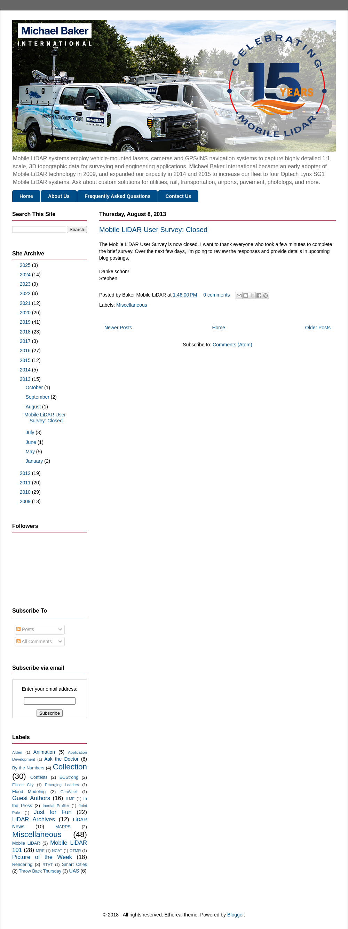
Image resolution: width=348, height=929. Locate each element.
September (37, 397)
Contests (39, 777)
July (30, 432)
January (34, 461)
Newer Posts (118, 327)
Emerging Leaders (62, 785)
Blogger (235, 915)
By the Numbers (28, 768)
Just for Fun (52, 812)
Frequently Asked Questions (117, 196)
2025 (26, 265)
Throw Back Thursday (40, 871)
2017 (26, 341)
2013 (26, 379)
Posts (25, 629)
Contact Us (178, 196)
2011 (26, 482)
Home (26, 196)
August (33, 406)
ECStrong (69, 777)
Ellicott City (23, 785)
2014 (26, 370)
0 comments (216, 295)
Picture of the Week (42, 857)
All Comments (34, 641)
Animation (44, 752)
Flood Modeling (29, 791)
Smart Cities (74, 864)
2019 (26, 322)
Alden (17, 752)
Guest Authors (31, 798)
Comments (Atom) (232, 344)
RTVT (47, 864)
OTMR (75, 851)
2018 (26, 332)
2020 (26, 312)
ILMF (70, 799)
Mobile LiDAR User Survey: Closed (153, 229)
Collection (70, 766)
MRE (40, 851)
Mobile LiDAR (26, 843)
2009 (26, 501)
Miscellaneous (131, 305)
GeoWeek (69, 792)
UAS (74, 871)
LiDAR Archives (33, 819)
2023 (26, 284)
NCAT (57, 851)
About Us (59, 196)
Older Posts (318, 327)
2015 (26, 360)
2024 (26, 274)
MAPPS (63, 826)
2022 (26, 293)
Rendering (22, 864)
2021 (26, 303)
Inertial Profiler (55, 806)
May (30, 451)
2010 (26, 492)
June (31, 442)
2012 (26, 473)
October (34, 387)
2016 (26, 350)
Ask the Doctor (61, 759)
